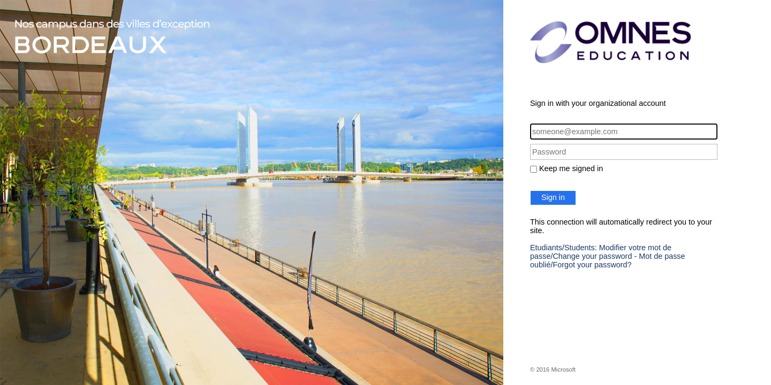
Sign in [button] (553, 197)
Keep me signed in (571, 168)
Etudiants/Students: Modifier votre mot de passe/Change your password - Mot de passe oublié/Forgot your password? (607, 256)
